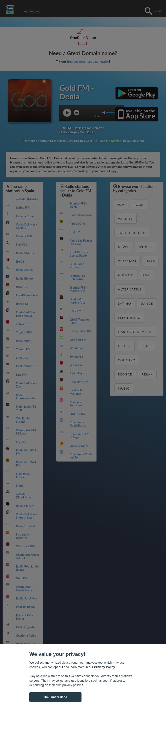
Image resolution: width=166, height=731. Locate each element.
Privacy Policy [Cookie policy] (104, 667)
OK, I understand (55, 697)
